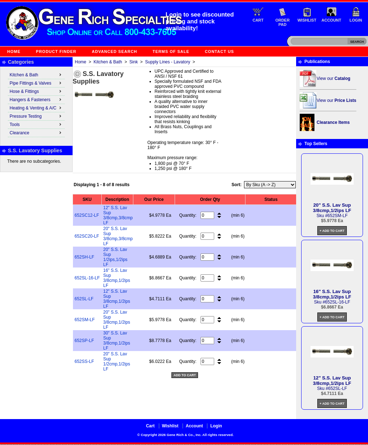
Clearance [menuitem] (36, 132)
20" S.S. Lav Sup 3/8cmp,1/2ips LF (116, 320)
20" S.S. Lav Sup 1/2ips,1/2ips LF (115, 257)
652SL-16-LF (87, 277)
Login (356, 20)
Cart (258, 20)
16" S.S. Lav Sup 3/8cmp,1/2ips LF (116, 278)
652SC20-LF (87, 236)
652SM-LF (85, 319)
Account (331, 20)
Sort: (236, 184)
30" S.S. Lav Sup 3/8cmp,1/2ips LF (116, 341)
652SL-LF (84, 298)
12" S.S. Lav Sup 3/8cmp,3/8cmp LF (118, 215)
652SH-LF (85, 257)
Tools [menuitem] (36, 124)
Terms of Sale (171, 51)
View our (333, 78)
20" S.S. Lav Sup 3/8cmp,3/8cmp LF (118, 236)
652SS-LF (84, 361)
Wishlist (307, 20)
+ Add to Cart (331, 231)
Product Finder (56, 51)
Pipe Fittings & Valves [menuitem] (36, 83)
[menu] (36, 104)
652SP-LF (84, 340)
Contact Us (219, 51)
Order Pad (282, 22)
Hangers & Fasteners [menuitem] (36, 99)
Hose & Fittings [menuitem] (36, 91)
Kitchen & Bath (107, 61)
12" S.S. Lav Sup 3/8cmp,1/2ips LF (116, 299)
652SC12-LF (87, 215)
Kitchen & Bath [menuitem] (36, 74)
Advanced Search (114, 51)
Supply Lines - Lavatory (167, 61)
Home (13, 51)
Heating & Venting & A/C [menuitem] (36, 108)
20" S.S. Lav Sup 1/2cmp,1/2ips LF (116, 361)
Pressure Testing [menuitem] (36, 116)
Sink (133, 61)
